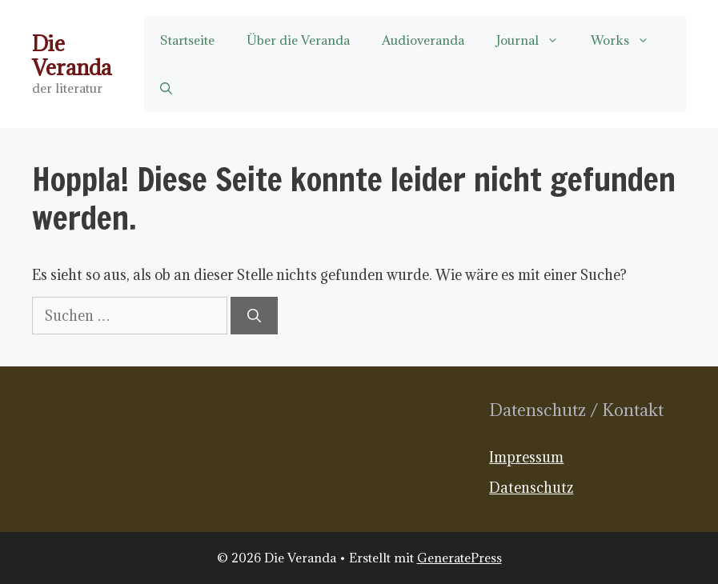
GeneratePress (459, 558)
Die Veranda (71, 55)
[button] (166, 88)
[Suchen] (254, 316)
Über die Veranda (298, 40)
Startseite (187, 40)
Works (628, 40)
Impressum (526, 457)
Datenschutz (531, 487)
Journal (535, 40)
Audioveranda (423, 40)
